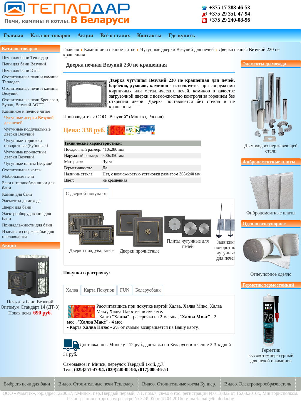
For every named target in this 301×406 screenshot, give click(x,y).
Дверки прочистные (139, 248)
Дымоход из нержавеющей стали (271, 145)
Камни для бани (17, 194)
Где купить (181, 35)
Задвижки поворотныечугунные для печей (226, 247)
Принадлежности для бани (27, 225)
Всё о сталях (115, 35)
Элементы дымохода (21, 200)
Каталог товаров (50, 35)
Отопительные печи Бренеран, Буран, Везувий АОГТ (30, 102)
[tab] (86, 193)
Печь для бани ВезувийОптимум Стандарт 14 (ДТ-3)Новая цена (30, 304)
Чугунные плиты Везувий (28, 163)
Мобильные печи (18, 176)
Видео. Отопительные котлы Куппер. (179, 383)
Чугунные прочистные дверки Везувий (25, 154)
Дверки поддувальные (91, 248)
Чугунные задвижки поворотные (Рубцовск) (26, 143)
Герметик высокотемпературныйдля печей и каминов (270, 352)
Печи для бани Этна (20, 70)
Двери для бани (16, 207)
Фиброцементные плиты (270, 210)
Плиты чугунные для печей (187, 241)
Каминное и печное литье (26, 111)
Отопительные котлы (21, 170)
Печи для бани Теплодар (25, 57)
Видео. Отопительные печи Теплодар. (96, 383)
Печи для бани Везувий (24, 64)
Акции (85, 35)
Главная (13, 35)
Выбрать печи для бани (27, 383)
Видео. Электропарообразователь (257, 383)
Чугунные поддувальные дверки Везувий (27, 131)
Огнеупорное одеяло (271, 271)
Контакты (149, 35)
